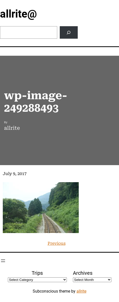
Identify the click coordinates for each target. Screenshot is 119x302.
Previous (57, 243)
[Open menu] (3, 261)
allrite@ (18, 14)
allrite (81, 291)
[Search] (69, 32)
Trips (37, 273)
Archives (82, 273)
